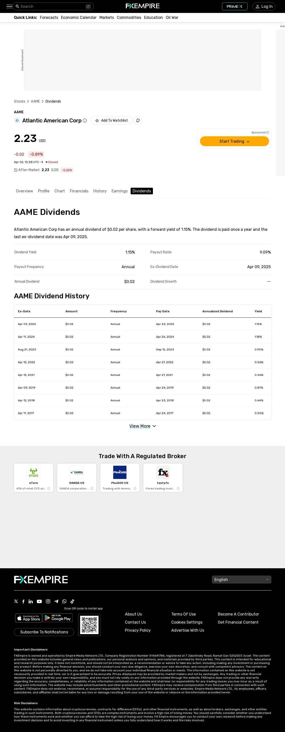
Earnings (120, 191)
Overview (24, 191)
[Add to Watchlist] (111, 120)
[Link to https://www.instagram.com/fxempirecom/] (48, 601)
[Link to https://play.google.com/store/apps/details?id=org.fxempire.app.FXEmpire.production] (57, 618)
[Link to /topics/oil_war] (172, 17)
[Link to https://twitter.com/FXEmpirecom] (16, 601)
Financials (79, 191)
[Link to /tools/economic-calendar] (79, 17)
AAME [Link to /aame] (35, 101)
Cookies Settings (186, 622)
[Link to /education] (153, 17)
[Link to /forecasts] (49, 17)
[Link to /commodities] (129, 17)
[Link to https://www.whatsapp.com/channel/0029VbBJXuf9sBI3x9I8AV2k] (64, 601)
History (100, 191)
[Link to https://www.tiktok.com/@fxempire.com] (72, 601)
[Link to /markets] (106, 17)
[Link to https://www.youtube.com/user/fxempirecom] (39, 602)
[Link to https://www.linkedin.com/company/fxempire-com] (30, 601)
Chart (59, 191)
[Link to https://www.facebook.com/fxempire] (23, 601)
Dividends (142, 191)
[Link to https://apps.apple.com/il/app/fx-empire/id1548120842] (28, 618)
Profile (44, 191)
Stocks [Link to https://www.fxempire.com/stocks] (19, 101)
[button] (9, 6)
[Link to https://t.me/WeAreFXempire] (56, 602)
